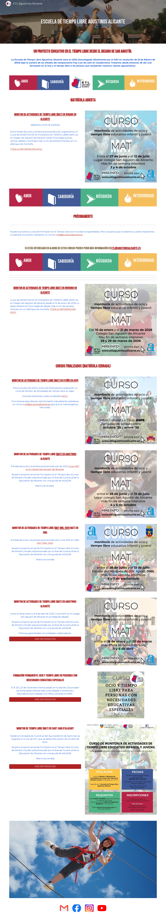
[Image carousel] (83, 859)
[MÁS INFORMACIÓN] (45, 639)
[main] (83, 22)
